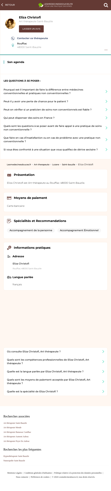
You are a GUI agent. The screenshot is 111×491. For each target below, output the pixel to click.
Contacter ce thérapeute (29, 38)
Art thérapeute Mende (12, 427)
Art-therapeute (41, 164)
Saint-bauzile (68, 164)
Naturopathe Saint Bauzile (14, 460)
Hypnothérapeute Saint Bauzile (16, 456)
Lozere (55, 164)
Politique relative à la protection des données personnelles (78, 473)
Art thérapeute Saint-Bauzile (36, 21)
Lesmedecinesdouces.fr (19, 164)
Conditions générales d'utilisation (38, 473)
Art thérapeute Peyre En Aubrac (16, 441)
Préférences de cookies (40, 477)
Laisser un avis (31, 28)
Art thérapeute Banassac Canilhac (17, 432)
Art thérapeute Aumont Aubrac (16, 436)
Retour (10, 4)
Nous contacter (22, 477)
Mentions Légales (14, 473)
